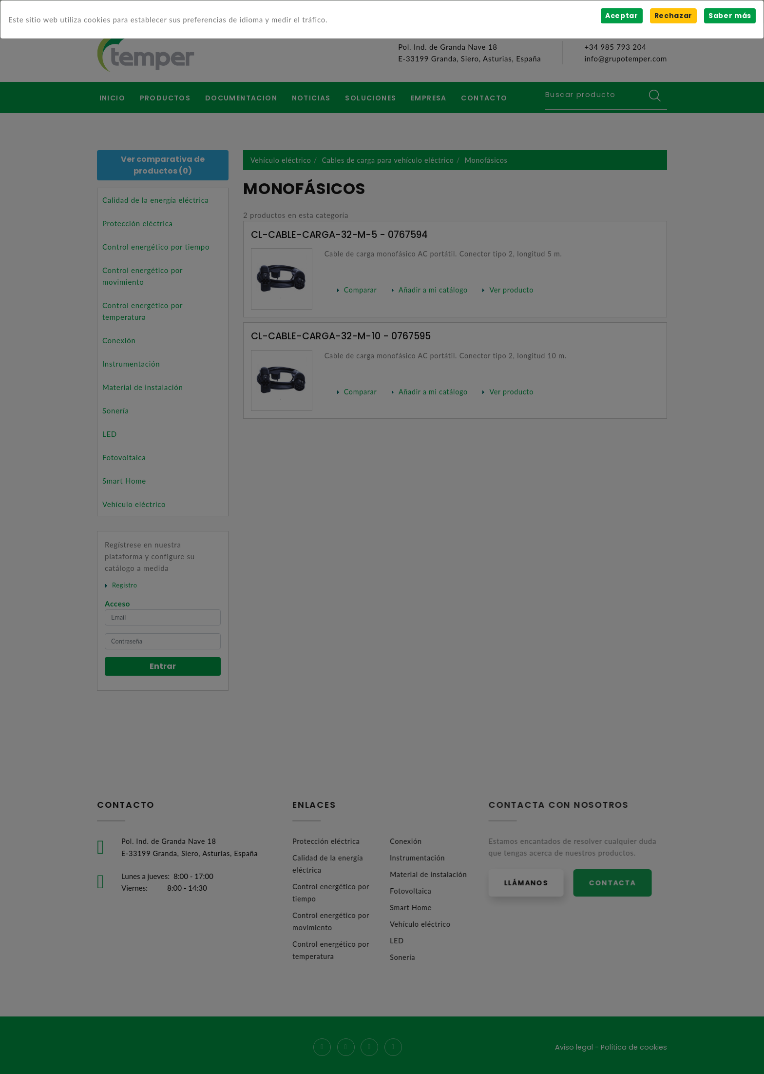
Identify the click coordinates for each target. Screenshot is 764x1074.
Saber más (729, 15)
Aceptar (620, 15)
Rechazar (672, 15)
